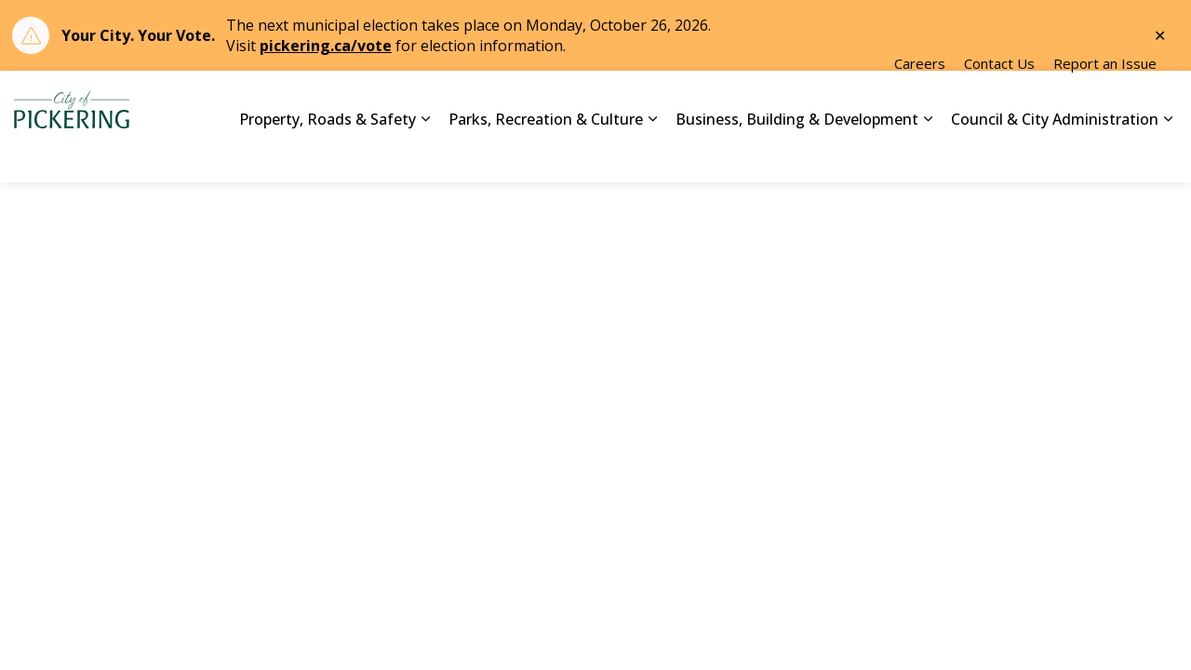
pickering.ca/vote (326, 45)
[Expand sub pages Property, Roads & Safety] (425, 154)
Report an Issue (1105, 98)
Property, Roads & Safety (327, 153)
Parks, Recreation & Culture (545, 153)
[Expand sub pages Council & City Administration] (1167, 154)
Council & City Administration (1054, 153)
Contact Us (999, 98)
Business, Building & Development (797, 153)
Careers (919, 98)
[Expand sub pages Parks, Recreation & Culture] (652, 154)
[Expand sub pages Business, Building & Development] (927, 154)
